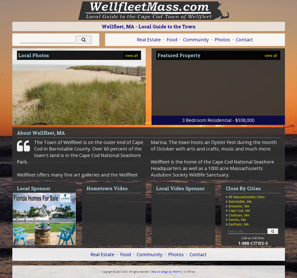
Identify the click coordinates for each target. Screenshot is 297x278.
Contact (244, 39)
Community (196, 39)
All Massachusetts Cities (247, 197)
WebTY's (166, 271)
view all (131, 55)
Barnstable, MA (240, 201)
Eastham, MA (239, 224)
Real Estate (149, 39)
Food (172, 39)
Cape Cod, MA (239, 210)
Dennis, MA (237, 219)
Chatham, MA (239, 215)
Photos (222, 39)
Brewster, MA (239, 206)
